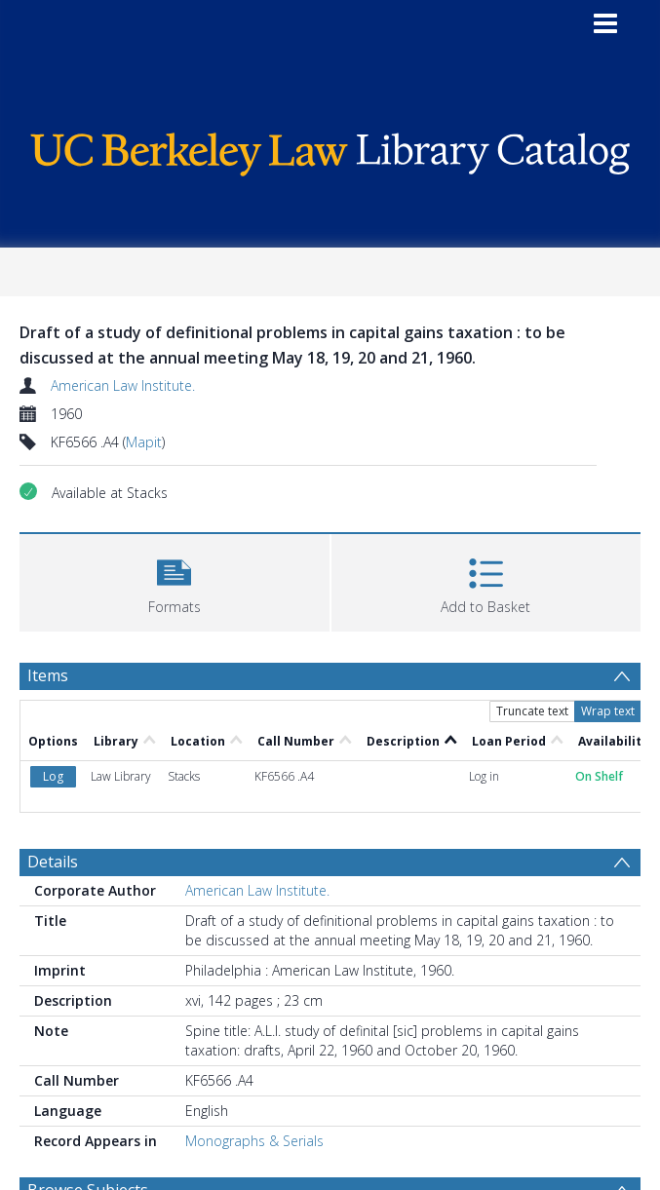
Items (47, 675)
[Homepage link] (330, 150)
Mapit (144, 442)
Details (52, 861)
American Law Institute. (123, 385)
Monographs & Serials (254, 1141)
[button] (174, 580)
